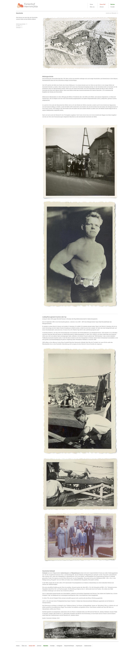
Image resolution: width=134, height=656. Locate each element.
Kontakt (112, 6)
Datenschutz (87, 645)
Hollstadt (18, 27)
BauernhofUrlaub (69, 645)
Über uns (92, 6)
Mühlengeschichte (20, 24)
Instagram (59, 645)
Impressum (79, 645)
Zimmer (102, 6)
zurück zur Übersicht (111, 13)
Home (91, 4)
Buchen (113, 4)
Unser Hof (102, 4)
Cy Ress (18, 25)
